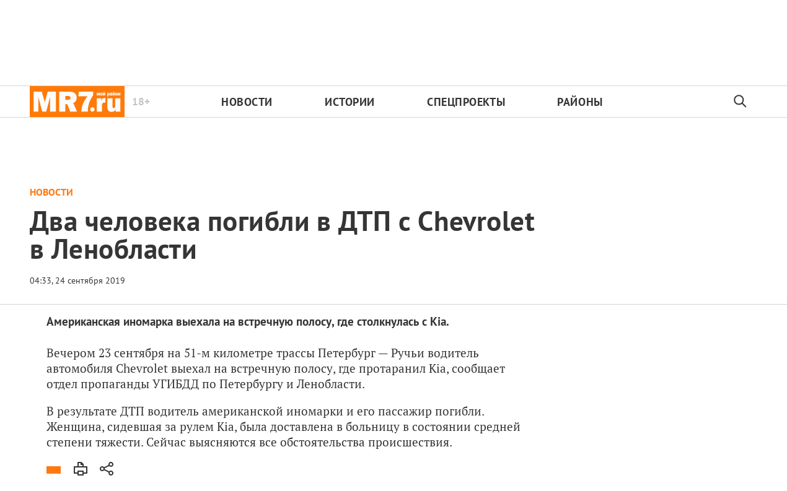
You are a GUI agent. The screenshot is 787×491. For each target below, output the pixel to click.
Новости (247, 102)
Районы (579, 102)
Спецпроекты (466, 102)
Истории (350, 102)
